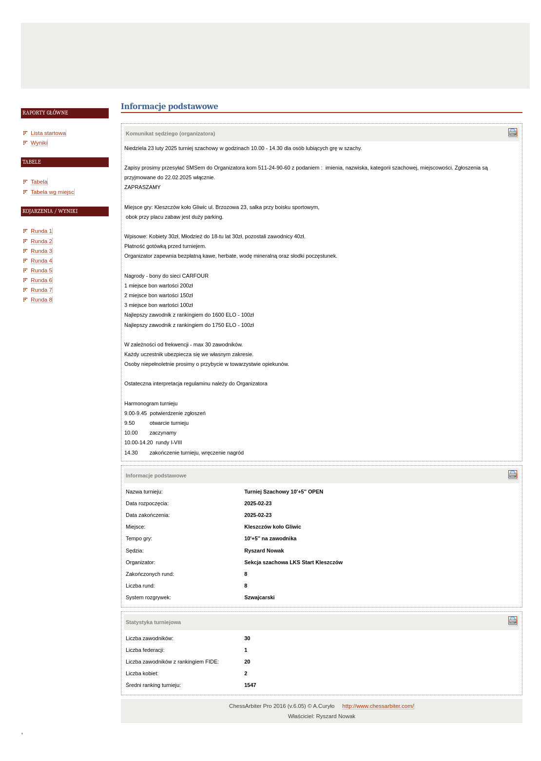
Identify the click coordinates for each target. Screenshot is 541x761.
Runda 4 (41, 260)
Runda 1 (41, 231)
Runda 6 (41, 280)
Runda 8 (41, 299)
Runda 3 (41, 250)
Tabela (39, 181)
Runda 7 (41, 289)
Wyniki (39, 142)
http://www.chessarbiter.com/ (378, 706)
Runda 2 (41, 241)
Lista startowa (48, 133)
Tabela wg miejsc (52, 192)
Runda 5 (41, 270)
